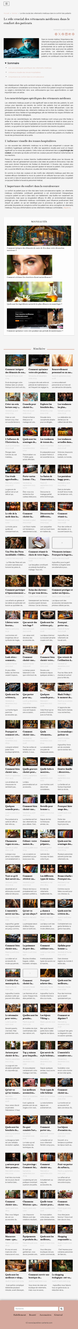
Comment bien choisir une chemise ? (30, 809)
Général (14, 13)
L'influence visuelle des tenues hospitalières (24, 72)
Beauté (32, 1315)
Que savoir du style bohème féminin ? (47, 1055)
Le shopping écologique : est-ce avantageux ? (61, 1277)
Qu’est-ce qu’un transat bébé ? (12, 1092)
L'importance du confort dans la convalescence (26, 77)
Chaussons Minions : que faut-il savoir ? (30, 1204)
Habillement (19, 1315)
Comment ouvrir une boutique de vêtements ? (39, 1277)
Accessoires (45, 1315)
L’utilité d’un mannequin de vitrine (12, 983)
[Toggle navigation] (6, 4)
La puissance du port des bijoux (29, 948)
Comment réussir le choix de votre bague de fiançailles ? (39, 554)
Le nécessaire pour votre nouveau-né (11, 1018)
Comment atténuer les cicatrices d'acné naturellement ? (29, 277)
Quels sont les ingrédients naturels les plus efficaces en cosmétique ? (34, 304)
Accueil (6, 13)
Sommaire (13, 63)
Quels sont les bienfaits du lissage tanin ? (12, 1130)
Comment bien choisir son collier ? (12, 948)
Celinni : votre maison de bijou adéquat (30, 844)
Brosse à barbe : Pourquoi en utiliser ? (65, 879)
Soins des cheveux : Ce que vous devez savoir (38, 593)
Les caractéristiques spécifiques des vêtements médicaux (30, 68)
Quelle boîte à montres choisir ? (46, 772)
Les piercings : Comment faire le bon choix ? (30, 1167)
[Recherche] (36, 1309)
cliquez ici (67, 208)
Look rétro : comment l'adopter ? (11, 660)
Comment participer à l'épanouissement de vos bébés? (15, 593)
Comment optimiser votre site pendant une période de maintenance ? (35, 331)
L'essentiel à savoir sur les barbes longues (12, 913)
